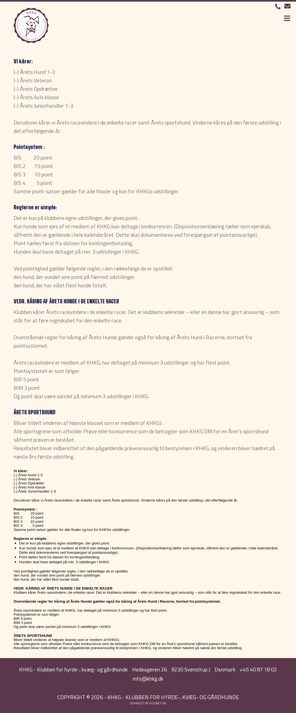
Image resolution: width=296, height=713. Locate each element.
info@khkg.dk (148, 678)
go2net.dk (157, 703)
